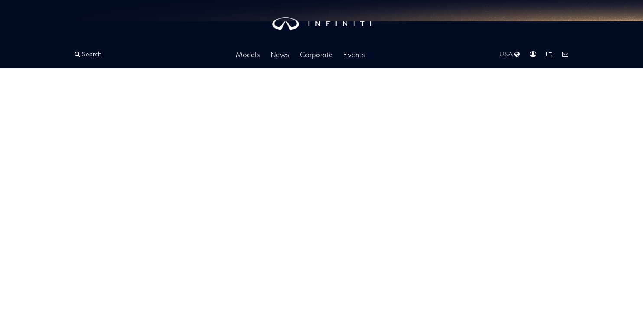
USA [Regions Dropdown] (510, 54)
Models (248, 54)
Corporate (316, 54)
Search (88, 54)
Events (354, 54)
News (279, 54)
